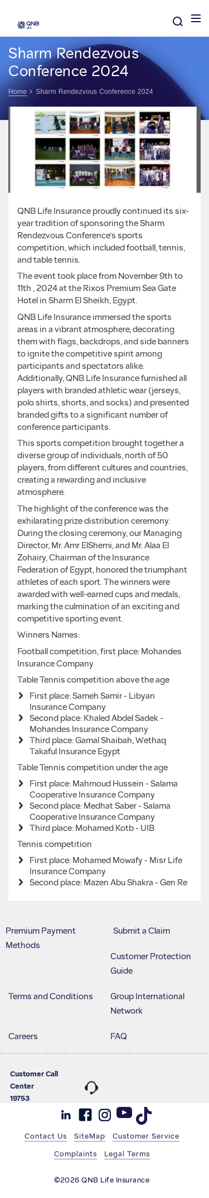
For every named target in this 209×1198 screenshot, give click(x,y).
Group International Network (147, 1003)
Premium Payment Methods (41, 938)
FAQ (118, 1036)
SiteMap (89, 1135)
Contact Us (46, 1135)
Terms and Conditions (50, 996)
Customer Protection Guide (150, 963)
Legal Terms (127, 1153)
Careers (23, 1036)
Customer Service (146, 1135)
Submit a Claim (141, 931)
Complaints (75, 1153)
